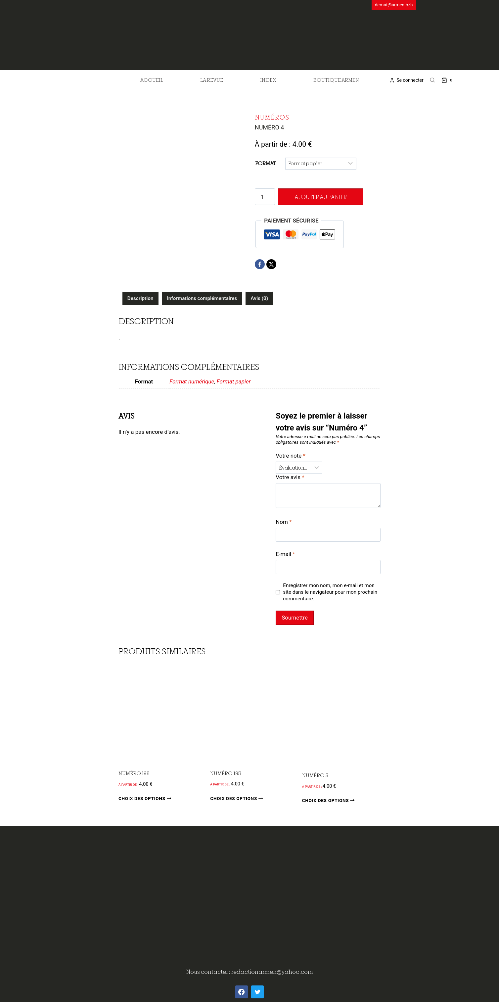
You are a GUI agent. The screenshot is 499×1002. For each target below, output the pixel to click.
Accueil (151, 79)
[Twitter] (257, 991)
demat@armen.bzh (394, 4)
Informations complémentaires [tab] (202, 298)
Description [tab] (140, 298)
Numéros (272, 117)
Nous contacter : (208, 972)
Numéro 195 (225, 773)
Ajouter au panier (319, 197)
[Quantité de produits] (265, 196)
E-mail (285, 554)
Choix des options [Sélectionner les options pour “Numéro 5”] (329, 800)
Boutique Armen (336, 79)
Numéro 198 (134, 773)
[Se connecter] (406, 80)
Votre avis (290, 477)
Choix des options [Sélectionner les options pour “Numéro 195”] (237, 798)
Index (268, 79)
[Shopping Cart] (448, 80)
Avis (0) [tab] (259, 298)
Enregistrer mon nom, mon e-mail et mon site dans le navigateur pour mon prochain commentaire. (330, 592)
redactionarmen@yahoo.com (272, 972)
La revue (211, 79)
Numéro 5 (315, 775)
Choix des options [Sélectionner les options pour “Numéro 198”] (146, 798)
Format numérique (191, 381)
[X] (271, 264)
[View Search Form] (432, 80)
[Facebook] (260, 264)
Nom (284, 522)
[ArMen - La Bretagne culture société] (250, 32)
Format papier (234, 381)
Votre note (290, 455)
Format (265, 163)
